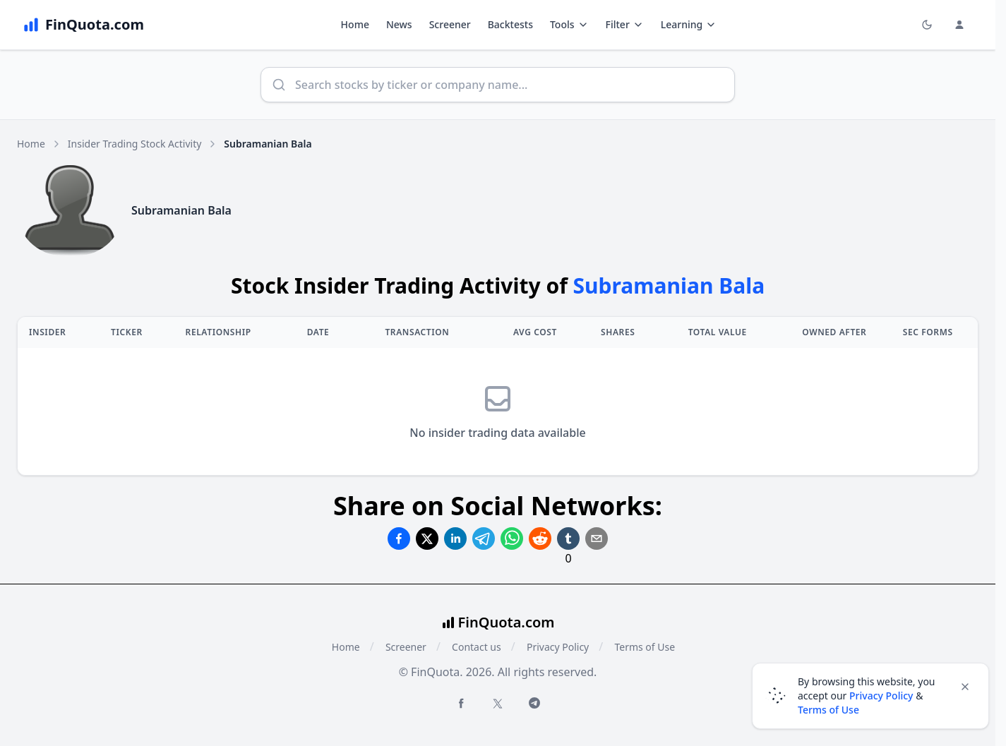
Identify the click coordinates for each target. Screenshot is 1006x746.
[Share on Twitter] (427, 538)
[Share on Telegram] (483, 538)
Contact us (476, 647)
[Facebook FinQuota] (461, 703)
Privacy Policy (558, 647)
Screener (450, 24)
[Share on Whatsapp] (512, 538)
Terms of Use (644, 647)
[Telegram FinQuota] (534, 703)
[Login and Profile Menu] (959, 24)
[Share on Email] (596, 538)
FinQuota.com (506, 622)
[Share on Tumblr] (568, 538)
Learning (689, 24)
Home (355, 24)
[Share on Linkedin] (455, 538)
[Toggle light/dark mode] (927, 24)
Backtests (510, 24)
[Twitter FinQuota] (498, 704)
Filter (625, 24)
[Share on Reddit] (540, 538)
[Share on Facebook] (399, 538)
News (399, 24)
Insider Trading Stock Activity (135, 143)
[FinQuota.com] (83, 25)
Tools (569, 24)
